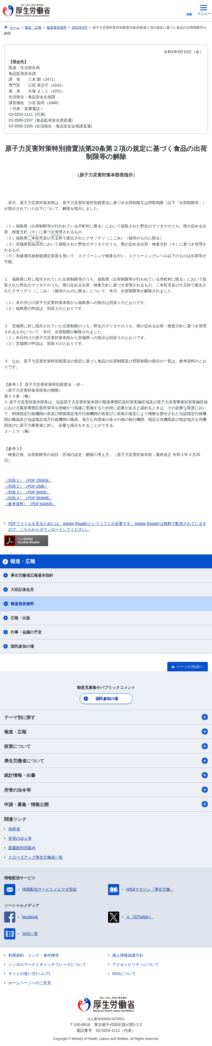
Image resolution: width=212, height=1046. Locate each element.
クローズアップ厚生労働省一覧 (35, 857)
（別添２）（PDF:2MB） (26, 486)
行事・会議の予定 (26, 632)
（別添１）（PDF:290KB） (28, 480)
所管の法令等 (106, 790)
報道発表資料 (22, 603)
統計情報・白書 (106, 775)
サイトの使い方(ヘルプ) (29, 973)
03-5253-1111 (108, 1030)
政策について (106, 746)
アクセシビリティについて (135, 964)
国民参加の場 (22, 646)
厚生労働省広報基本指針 (32, 575)
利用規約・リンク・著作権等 (33, 955)
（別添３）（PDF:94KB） (27, 492)
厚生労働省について (106, 761)
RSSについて (124, 973)
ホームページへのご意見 (29, 983)
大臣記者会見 (22, 589)
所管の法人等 (20, 838)
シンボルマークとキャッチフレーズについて (47, 964)
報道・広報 (106, 731)
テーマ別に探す (106, 717)
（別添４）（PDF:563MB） (28, 498)
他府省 (14, 829)
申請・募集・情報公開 (106, 804)
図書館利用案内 (22, 848)
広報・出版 (20, 618)
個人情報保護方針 (127, 955)
